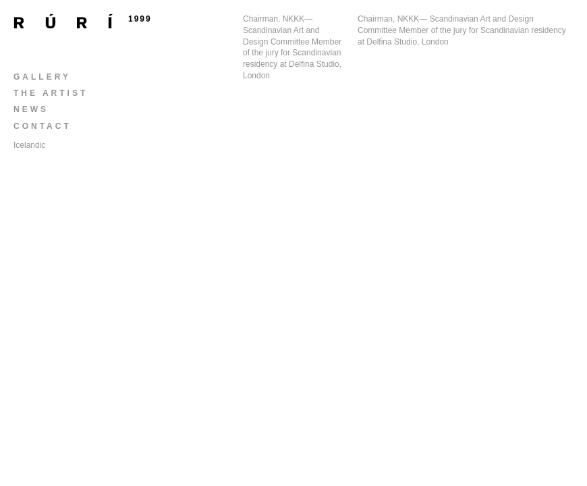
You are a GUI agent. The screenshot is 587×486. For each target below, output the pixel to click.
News (31, 109)
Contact (42, 126)
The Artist (50, 93)
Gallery (42, 77)
